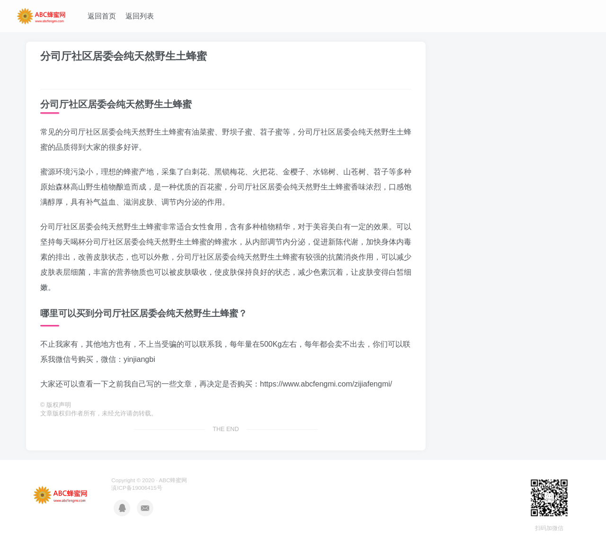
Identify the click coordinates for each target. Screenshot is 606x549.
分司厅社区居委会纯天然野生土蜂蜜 (123, 56)
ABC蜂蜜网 (173, 480)
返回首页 (102, 16)
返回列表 (139, 16)
